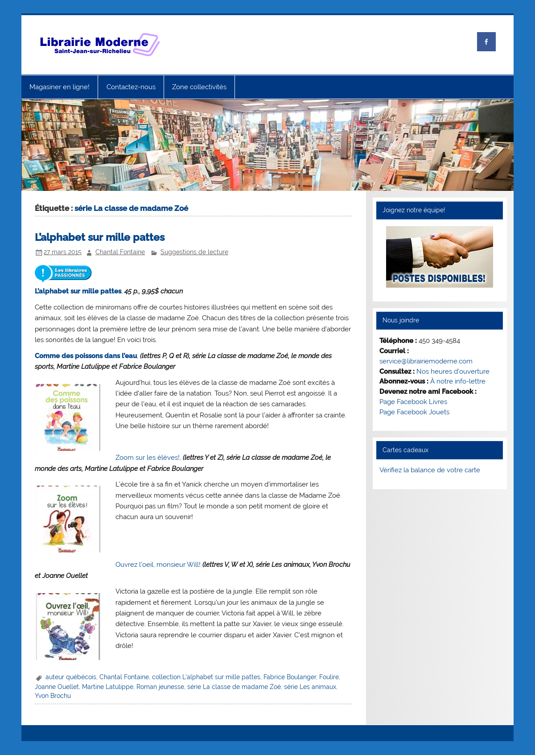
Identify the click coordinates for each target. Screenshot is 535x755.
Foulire (329, 677)
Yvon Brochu (53, 695)
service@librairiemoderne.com (426, 361)
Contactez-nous (131, 87)
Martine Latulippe (107, 686)
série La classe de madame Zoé (234, 686)
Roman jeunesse (160, 686)
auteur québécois (70, 677)
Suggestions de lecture (194, 252)
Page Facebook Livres (413, 402)
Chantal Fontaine (120, 252)
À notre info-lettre (458, 381)
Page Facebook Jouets (414, 412)
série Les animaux (310, 686)
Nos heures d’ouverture (453, 371)
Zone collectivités (199, 87)
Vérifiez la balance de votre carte (429, 470)
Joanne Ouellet (57, 686)
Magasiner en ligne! (59, 87)
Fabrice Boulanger (289, 677)
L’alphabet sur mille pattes (100, 237)
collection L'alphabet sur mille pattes (206, 677)
